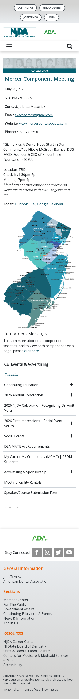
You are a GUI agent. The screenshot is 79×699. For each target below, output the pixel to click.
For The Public (14, 604)
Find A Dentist (52, 7)
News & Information (19, 618)
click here (31, 350)
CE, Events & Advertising (26, 364)
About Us (10, 623)
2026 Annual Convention (23, 395)
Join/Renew (31, 17)
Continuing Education (21, 384)
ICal (32, 204)
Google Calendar (50, 204)
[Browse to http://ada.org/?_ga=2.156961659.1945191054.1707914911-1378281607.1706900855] (40, 538)
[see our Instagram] (47, 552)
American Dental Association (25, 581)
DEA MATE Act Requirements (27, 446)
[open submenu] (71, 384)
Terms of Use (31, 689)
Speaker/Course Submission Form (31, 492)
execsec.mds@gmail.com (34, 115)
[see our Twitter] (58, 552)
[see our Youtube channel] (69, 552)
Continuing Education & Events (27, 613)
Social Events (14, 436)
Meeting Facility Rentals (23, 482)
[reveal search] (70, 46)
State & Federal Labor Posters (27, 651)
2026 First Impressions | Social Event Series (33, 423)
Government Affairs (18, 609)
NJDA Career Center (19, 641)
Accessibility (12, 664)
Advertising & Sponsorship (25, 472)
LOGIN (51, 17)
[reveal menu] (9, 46)
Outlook (21, 204)
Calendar (11, 374)
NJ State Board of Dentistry (25, 646)
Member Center (15, 599)
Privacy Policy (11, 689)
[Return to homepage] (39, 32)
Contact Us (25, 7)
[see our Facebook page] (37, 552)
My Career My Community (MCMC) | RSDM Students (38, 459)
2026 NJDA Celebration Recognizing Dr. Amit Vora (39, 408)
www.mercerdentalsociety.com (43, 123)
